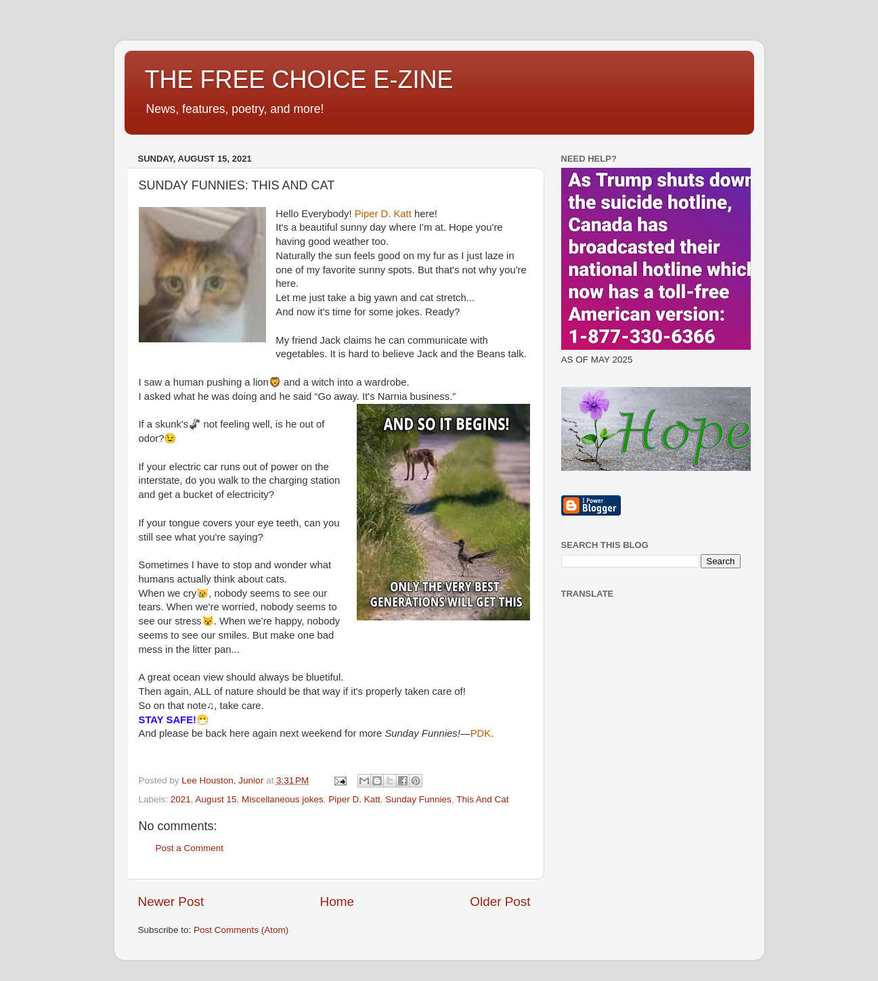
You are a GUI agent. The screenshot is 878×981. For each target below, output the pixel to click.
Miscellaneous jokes (283, 799)
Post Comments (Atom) (241, 930)
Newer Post (171, 901)
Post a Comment (190, 848)
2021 (181, 799)
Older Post (500, 901)
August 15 (216, 799)
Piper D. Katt (354, 799)
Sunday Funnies (418, 799)
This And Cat (482, 799)
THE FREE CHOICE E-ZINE (299, 79)
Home (337, 901)
